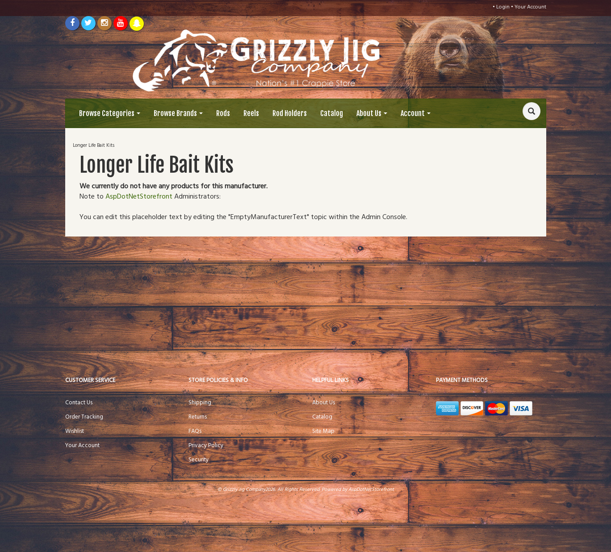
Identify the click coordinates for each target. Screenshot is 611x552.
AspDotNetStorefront (138, 197)
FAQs (194, 431)
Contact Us (78, 402)
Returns (197, 417)
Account (416, 113)
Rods (223, 113)
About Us (371, 113)
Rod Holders (289, 113)
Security (198, 460)
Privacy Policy (205, 445)
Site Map (323, 431)
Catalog (331, 113)
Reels (251, 113)
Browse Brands (178, 113)
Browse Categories (109, 113)
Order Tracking (84, 417)
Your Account (530, 7)
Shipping (199, 402)
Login (503, 7)
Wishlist (74, 431)
